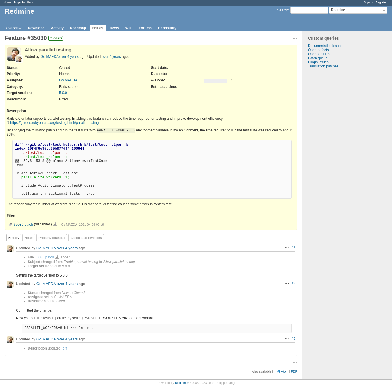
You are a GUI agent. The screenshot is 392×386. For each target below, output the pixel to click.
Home (7, 2)
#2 (293, 283)
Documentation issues (325, 46)
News (114, 28)
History (13, 237)
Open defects (318, 50)
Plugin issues (318, 62)
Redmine (181, 383)
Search (282, 10)
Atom (284, 371)
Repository (167, 28)
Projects (19, 2)
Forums (145, 28)
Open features (319, 54)
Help (30, 2)
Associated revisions (86, 237)
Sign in (368, 2)
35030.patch (23, 224)
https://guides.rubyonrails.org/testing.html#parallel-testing (54, 123)
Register (381, 2)
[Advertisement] (331, 160)
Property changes (51, 237)
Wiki (128, 28)
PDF (294, 371)
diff (65, 348)
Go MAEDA (49, 57)
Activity (57, 28)
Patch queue (318, 58)
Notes (28, 237)
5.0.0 (63, 93)
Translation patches (323, 66)
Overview (13, 28)
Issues (97, 28)
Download (36, 28)
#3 (293, 338)
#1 (293, 247)
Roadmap (78, 28)
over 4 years (69, 57)
